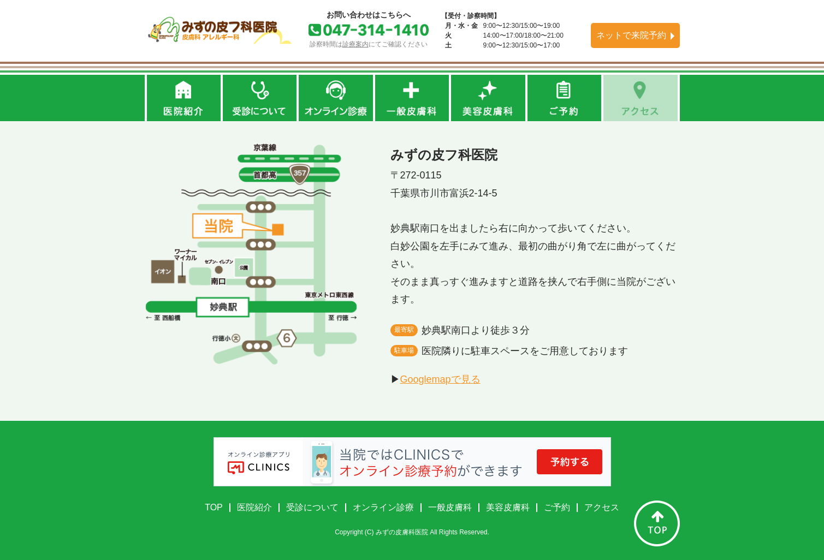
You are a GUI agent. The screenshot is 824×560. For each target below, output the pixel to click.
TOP (214, 507)
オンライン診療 (383, 507)
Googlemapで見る (440, 379)
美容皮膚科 (508, 507)
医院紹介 (254, 507)
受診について (312, 507)
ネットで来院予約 (631, 35)
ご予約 (557, 507)
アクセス (601, 507)
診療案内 (355, 44)
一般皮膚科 (450, 507)
